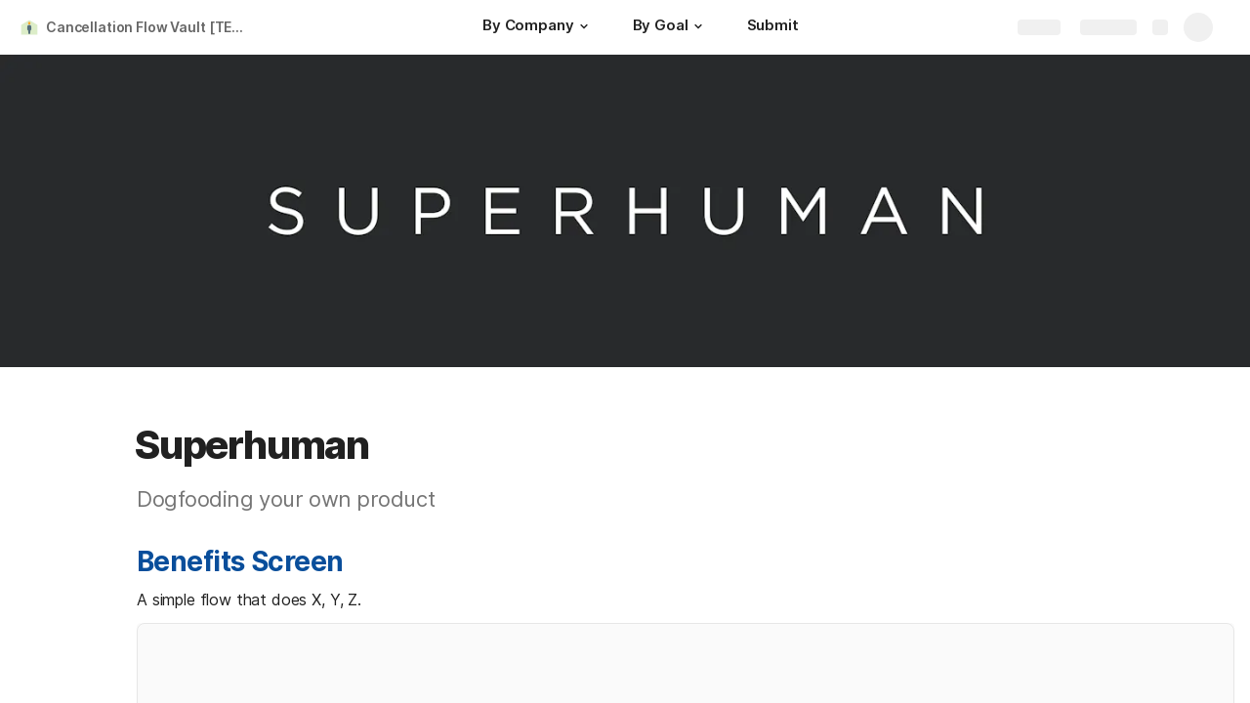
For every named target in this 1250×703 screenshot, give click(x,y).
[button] (584, 26)
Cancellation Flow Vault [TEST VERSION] (150, 27)
